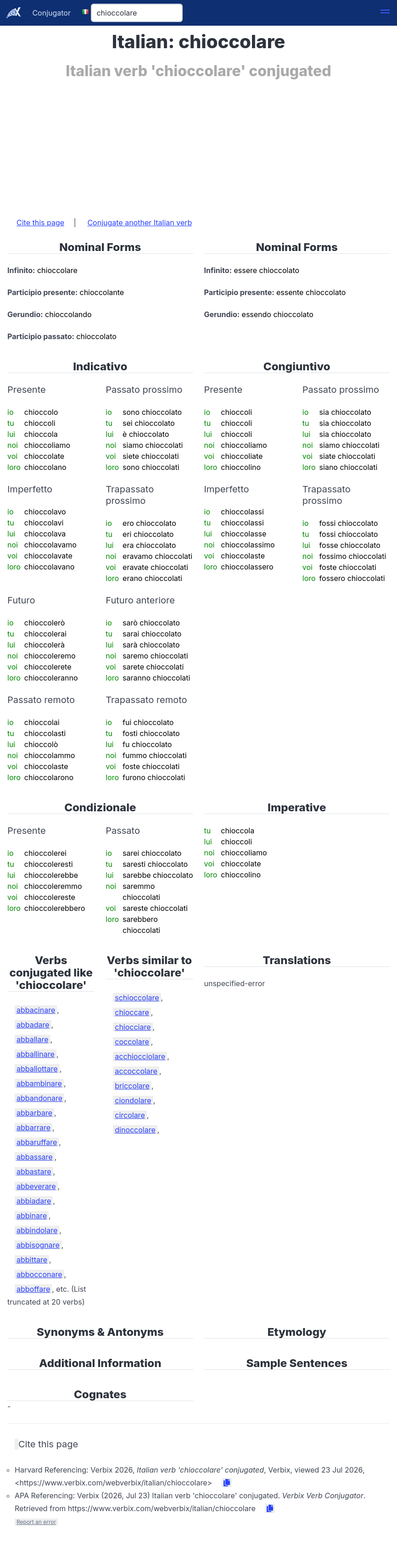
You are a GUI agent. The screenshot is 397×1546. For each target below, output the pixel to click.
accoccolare (136, 1071)
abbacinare (36, 1010)
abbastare (34, 1171)
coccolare (132, 1041)
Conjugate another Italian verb (139, 222)
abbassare (35, 1156)
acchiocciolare (140, 1056)
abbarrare (33, 1127)
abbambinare (39, 1083)
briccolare (132, 1085)
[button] (385, 13)
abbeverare (36, 1186)
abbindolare (37, 1230)
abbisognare (38, 1245)
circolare (130, 1115)
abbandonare (39, 1098)
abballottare (37, 1068)
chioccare (132, 1012)
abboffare (33, 1289)
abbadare (33, 1024)
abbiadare (34, 1201)
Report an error (36, 1521)
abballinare (36, 1054)
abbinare (32, 1215)
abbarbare (34, 1112)
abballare (33, 1039)
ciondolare (133, 1100)
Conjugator (51, 12)
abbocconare (39, 1274)
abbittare (32, 1259)
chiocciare (133, 1027)
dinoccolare (135, 1129)
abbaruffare (37, 1142)
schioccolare (137, 997)
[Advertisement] (198, 143)
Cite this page (40, 222)
